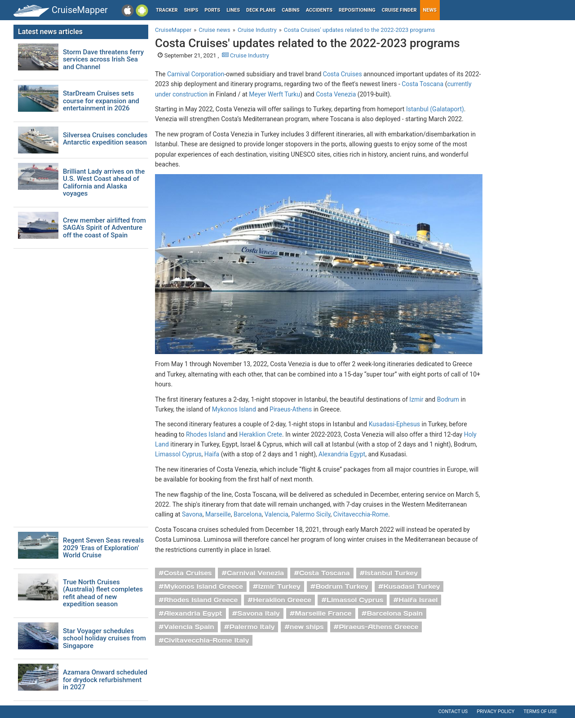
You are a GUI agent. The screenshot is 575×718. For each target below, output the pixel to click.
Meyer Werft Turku (274, 94)
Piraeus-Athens (291, 409)
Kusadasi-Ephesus (394, 424)
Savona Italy (258, 613)
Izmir (416, 399)
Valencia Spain (189, 627)
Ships (191, 10)
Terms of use (540, 711)
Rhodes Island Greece (201, 600)
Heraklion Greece (282, 600)
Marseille (218, 514)
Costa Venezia (336, 94)
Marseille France (323, 613)
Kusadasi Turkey (411, 586)
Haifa (212, 454)
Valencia (276, 514)
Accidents (319, 10)
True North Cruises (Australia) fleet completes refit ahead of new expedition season (103, 593)
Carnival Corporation (195, 74)
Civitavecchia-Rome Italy (206, 640)
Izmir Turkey (279, 586)
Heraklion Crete (260, 434)
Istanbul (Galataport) (435, 109)
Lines (233, 10)
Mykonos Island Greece (203, 586)
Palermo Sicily (310, 514)
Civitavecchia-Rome (360, 514)
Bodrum (448, 399)
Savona (192, 514)
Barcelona (247, 514)
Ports (212, 10)
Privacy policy (495, 711)
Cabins (290, 10)
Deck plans (260, 10)
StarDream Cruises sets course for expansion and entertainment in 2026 (101, 101)
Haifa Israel (418, 600)
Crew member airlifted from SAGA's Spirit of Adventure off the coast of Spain (104, 228)
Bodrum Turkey (341, 586)
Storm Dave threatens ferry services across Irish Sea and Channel (103, 59)
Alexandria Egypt (341, 454)
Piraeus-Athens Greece (378, 627)
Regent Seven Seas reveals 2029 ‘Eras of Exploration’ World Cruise (103, 548)
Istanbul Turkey (391, 573)
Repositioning (357, 10)
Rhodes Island (206, 434)
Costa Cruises (342, 74)
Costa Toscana (422, 84)
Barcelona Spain (395, 613)
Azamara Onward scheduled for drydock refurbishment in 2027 (105, 680)
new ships (306, 627)
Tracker (167, 10)
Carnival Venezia (255, 573)
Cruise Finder (399, 10)
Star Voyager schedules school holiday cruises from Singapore (104, 638)
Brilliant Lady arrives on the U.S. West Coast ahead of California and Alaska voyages (104, 182)
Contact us (453, 711)
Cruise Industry (245, 55)
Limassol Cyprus (178, 454)
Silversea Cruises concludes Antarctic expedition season (105, 138)
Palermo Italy (251, 627)
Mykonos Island (234, 409)
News (430, 10)
